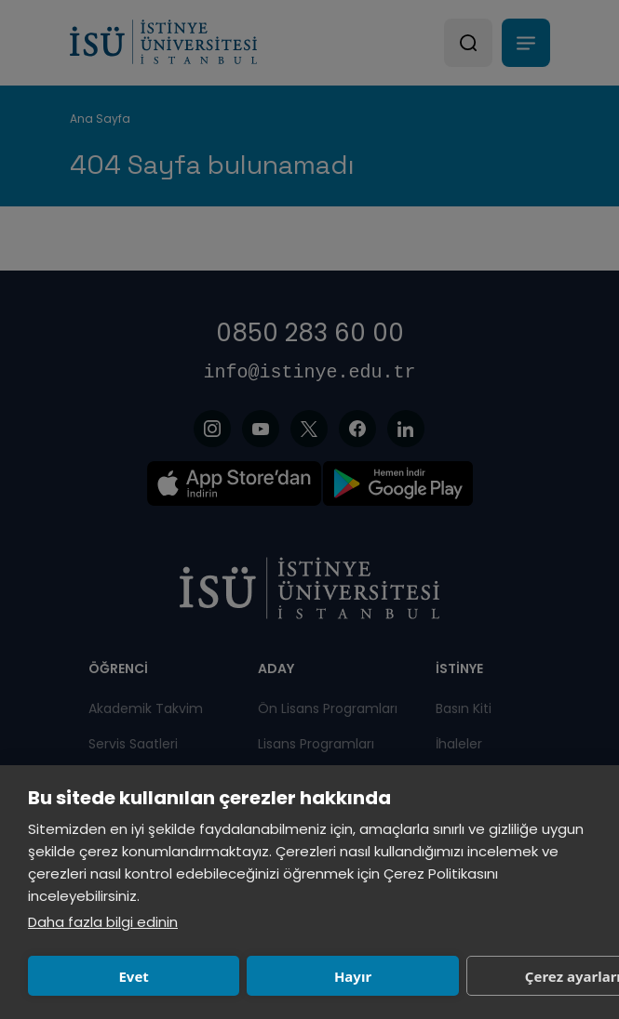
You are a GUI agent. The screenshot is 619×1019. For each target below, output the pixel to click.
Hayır (352, 976)
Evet (133, 976)
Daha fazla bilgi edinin (103, 922)
